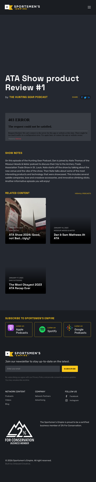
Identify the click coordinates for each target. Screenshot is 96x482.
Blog (7, 404)
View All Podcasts (83, 193)
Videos (8, 400)
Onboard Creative (21, 463)
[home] (22, 7)
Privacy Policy (38, 377)
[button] (88, 7)
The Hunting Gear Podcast (28, 97)
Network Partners (43, 396)
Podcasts (9, 396)
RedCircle (18, 138)
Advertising (40, 400)
